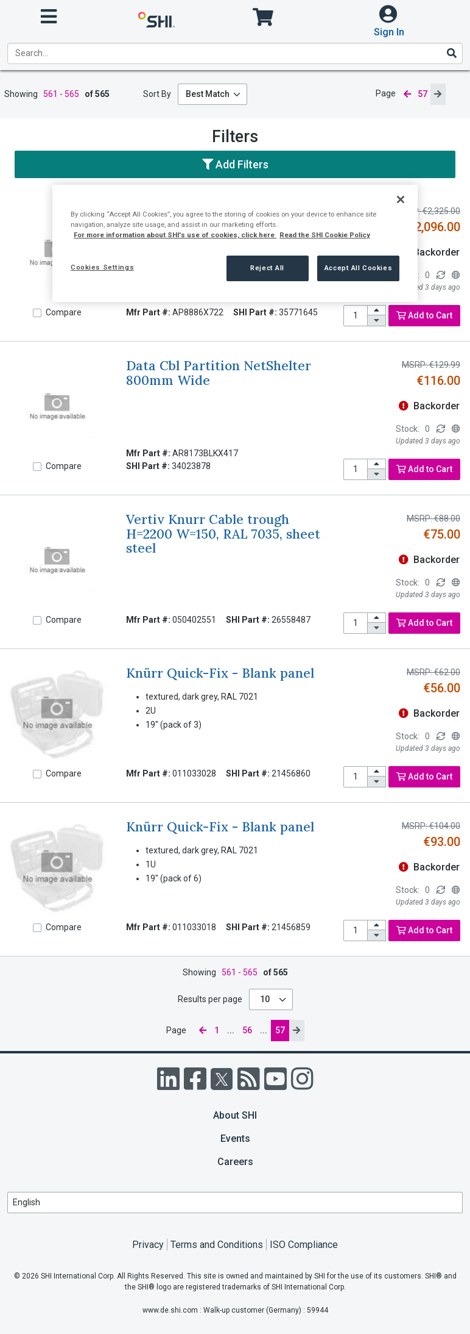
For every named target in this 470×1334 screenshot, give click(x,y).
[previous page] (406, 94)
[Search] (451, 53)
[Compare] (37, 313)
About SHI (235, 1115)
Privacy (148, 1244)
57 (280, 1030)
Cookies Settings (102, 267)
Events (235, 1138)
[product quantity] (355, 315)
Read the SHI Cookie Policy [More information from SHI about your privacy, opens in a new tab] (324, 235)
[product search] (235, 53)
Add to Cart (424, 315)
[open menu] (48, 17)
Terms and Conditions (216, 1244)
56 (247, 1030)
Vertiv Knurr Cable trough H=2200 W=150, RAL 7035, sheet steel (223, 533)
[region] (235, 243)
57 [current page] (422, 94)
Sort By (157, 94)
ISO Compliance (304, 1244)
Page (386, 93)
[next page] (437, 94)
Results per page (210, 999)
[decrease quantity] (377, 320)
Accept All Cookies (358, 268)
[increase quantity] (377, 311)
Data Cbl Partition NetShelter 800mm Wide (218, 372)
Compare (64, 312)
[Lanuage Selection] (235, 1202)
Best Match (208, 94)
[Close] (400, 199)
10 (266, 999)
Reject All (267, 268)
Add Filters (235, 164)
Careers (235, 1161)
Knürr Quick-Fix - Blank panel (220, 673)
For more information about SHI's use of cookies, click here (175, 235)
